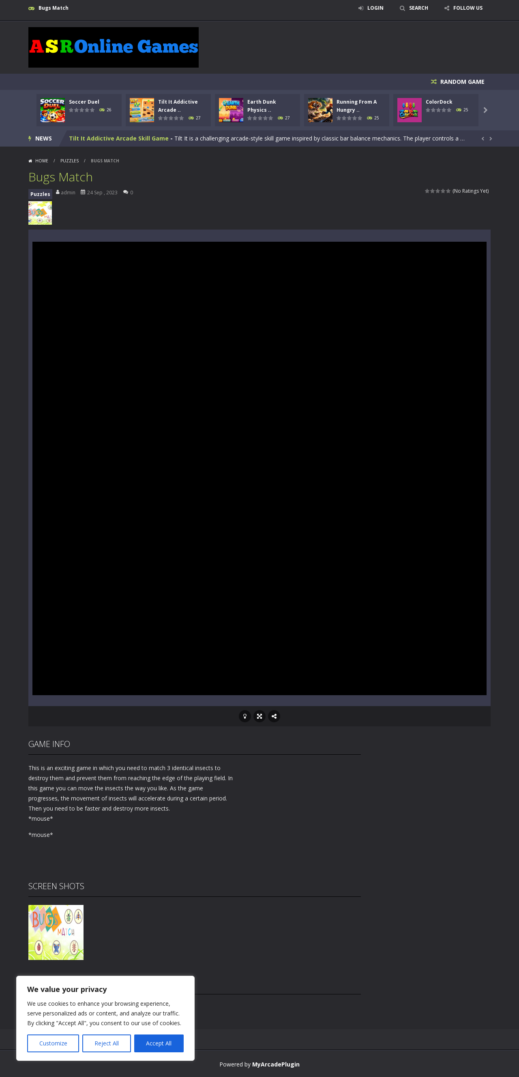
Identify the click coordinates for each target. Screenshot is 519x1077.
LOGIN (375, 7)
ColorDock (439, 101)
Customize (53, 1043)
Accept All (159, 1043)
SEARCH (418, 7)
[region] (105, 1018)
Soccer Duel (84, 101)
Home (41, 161)
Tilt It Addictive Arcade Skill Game (119, 138)
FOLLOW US (468, 7)
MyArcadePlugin (276, 1064)
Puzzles (69, 161)
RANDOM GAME (462, 81)
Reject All (106, 1043)
